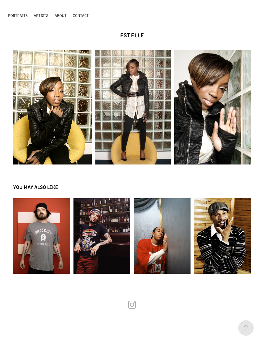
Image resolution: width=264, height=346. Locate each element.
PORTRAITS (18, 15)
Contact (81, 15)
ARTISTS (41, 15)
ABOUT (61, 15)
